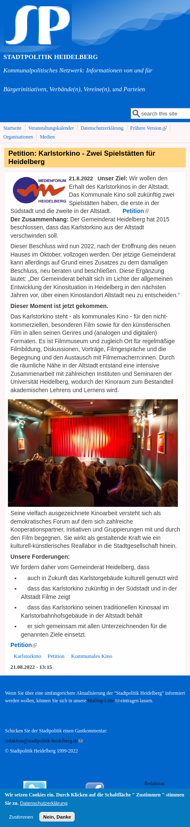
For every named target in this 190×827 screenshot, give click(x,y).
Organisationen (18, 137)
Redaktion (155, 783)
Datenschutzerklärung (102, 128)
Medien (47, 137)
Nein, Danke (57, 819)
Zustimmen (21, 819)
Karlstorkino (27, 656)
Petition (56, 656)
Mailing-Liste (103, 701)
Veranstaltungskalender (51, 128)
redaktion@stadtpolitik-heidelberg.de (44, 741)
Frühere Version (149, 128)
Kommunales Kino (91, 656)
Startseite (12, 128)
